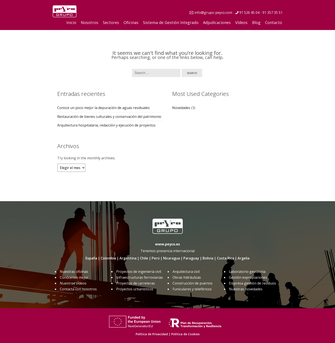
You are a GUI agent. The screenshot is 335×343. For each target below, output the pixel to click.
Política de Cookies (185, 334)
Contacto (273, 22)
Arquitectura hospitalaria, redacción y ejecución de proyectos (106, 125)
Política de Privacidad (152, 334)
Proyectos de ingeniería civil (138, 271)
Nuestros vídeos (73, 283)
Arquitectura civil (186, 271)
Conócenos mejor (74, 277)
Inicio (71, 22)
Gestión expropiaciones (248, 277)
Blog (256, 22)
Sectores (111, 22)
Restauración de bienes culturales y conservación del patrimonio (109, 116)
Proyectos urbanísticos (134, 289)
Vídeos (241, 22)
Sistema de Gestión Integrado (170, 22)
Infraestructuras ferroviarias (139, 277)
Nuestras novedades (245, 289)
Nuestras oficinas (74, 271)
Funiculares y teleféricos (192, 289)
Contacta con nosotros (78, 289)
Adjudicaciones (217, 22)
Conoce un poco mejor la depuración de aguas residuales (103, 107)
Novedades (181, 107)
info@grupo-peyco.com (213, 12)
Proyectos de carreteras (135, 283)
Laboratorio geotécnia (247, 271)
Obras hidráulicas (187, 277)
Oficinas (131, 22)
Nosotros (89, 22)
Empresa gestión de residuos (252, 283)
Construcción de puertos (193, 283)
